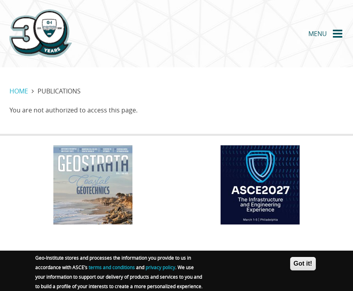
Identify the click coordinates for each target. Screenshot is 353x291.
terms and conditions (112, 269)
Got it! (303, 265)
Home (18, 91)
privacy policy (160, 269)
